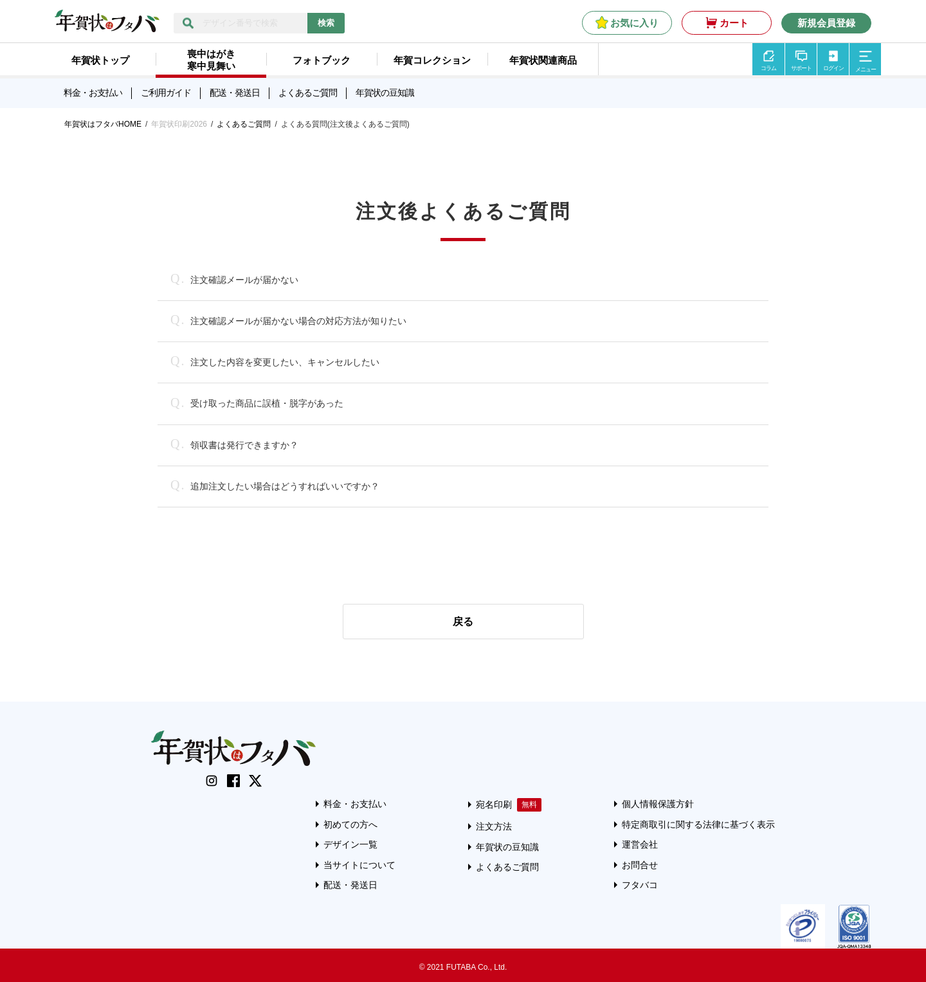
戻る (463, 621)
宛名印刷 (494, 804)
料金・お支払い (93, 92)
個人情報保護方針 (658, 804)
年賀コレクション (432, 60)
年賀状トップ (100, 60)
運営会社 (640, 844)
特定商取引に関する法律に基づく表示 (698, 824)
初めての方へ (350, 824)
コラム (768, 68)
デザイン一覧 (350, 844)
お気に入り (634, 22)
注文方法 (494, 826)
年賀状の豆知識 (385, 92)
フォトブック (321, 60)
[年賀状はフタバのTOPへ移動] (107, 26)
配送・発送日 (235, 92)
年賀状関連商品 (543, 60)
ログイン (833, 68)
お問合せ (640, 865)
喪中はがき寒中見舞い (211, 59)
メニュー (865, 69)
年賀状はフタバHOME (102, 124)
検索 (326, 23)
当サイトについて (359, 865)
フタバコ (640, 885)
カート (734, 22)
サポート (801, 68)
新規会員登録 (826, 22)
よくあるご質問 (307, 92)
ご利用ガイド (166, 92)
